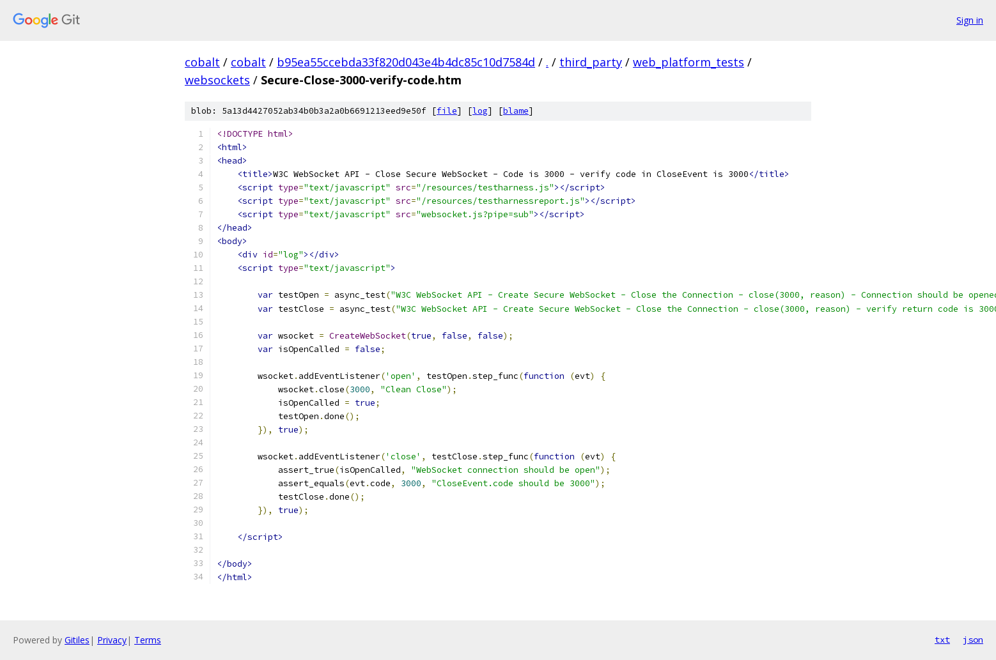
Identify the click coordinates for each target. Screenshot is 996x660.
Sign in (969, 20)
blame (516, 110)
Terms (147, 640)
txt (942, 639)
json (973, 639)
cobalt (202, 62)
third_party (590, 62)
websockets (217, 80)
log (480, 110)
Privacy (112, 640)
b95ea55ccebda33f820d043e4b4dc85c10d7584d (406, 62)
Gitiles (77, 640)
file (447, 110)
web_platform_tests (688, 62)
